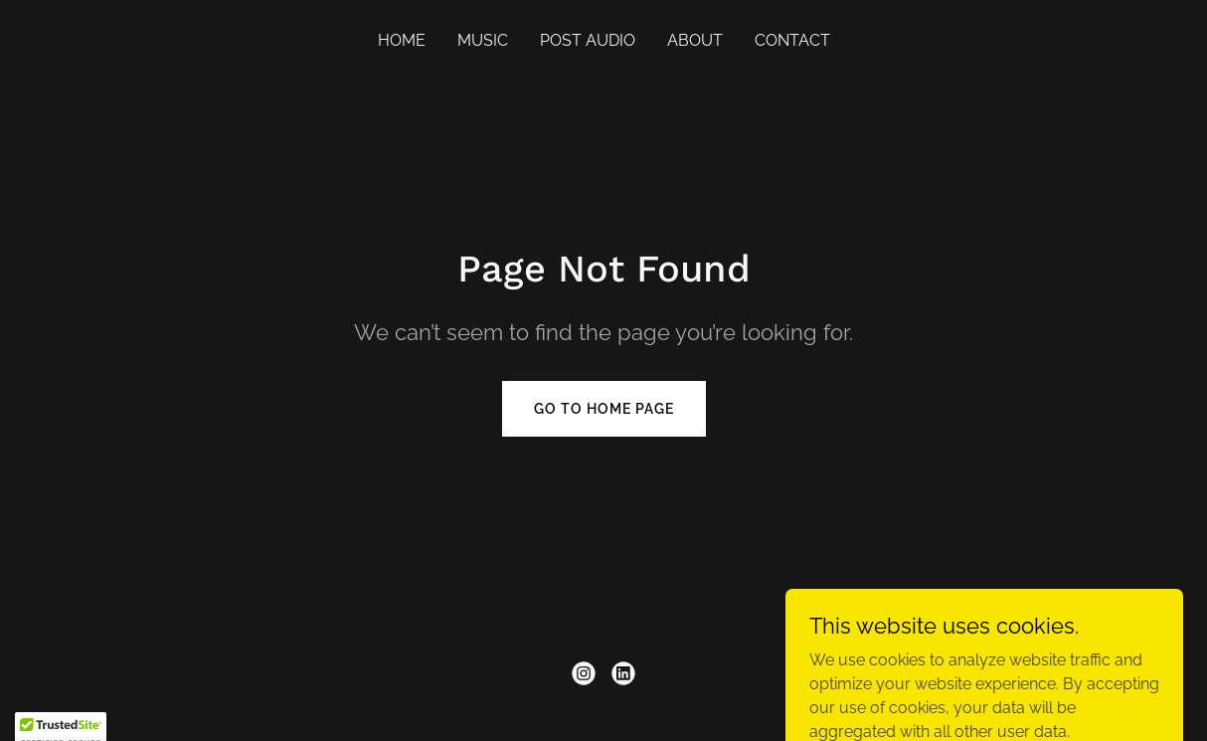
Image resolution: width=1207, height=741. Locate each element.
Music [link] (482, 40)
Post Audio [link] (587, 40)
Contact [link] (792, 40)
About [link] (695, 40)
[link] (584, 673)
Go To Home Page (604, 409)
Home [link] (402, 40)
